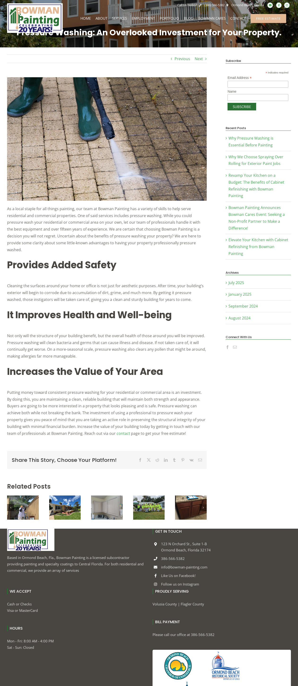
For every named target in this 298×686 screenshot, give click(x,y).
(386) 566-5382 (210, 5)
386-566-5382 (173, 558)
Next (199, 58)
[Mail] (235, 347)
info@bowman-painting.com (184, 567)
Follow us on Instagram (180, 584)
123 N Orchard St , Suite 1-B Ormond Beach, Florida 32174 (186, 546)
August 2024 (239, 318)
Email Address (240, 78)
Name (232, 91)
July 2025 (236, 282)
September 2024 (243, 306)
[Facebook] (227, 347)
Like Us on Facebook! (178, 575)
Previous (182, 58)
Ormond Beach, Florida (244, 5)
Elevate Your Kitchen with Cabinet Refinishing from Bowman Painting (258, 246)
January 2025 (239, 294)
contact (123, 433)
